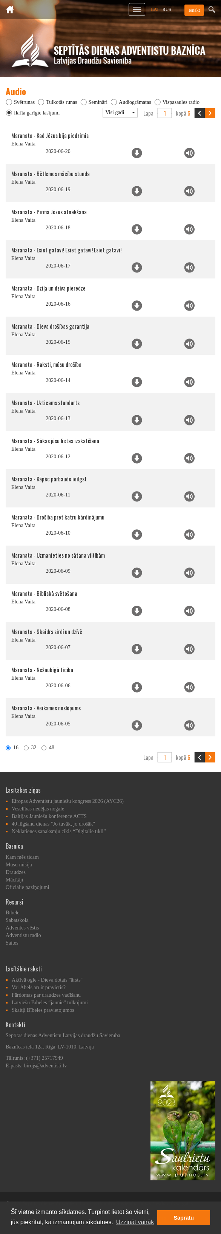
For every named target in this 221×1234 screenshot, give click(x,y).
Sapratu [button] (183, 1218)
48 (47, 747)
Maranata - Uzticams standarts (45, 402)
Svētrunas (24, 102)
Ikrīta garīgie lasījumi (37, 113)
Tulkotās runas (61, 102)
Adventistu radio (23, 935)
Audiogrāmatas (135, 102)
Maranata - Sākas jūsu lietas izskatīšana (55, 440)
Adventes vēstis (22, 928)
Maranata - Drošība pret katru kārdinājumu (57, 517)
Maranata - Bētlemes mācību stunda (50, 173)
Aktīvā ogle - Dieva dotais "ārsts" (47, 980)
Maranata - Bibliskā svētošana (44, 593)
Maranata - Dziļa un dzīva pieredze (48, 288)
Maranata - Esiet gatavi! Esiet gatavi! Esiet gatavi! (66, 250)
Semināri (98, 102)
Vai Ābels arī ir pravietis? (39, 987)
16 (12, 747)
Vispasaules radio (181, 102)
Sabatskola (17, 920)
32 (30, 747)
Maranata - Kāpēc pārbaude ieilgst (49, 479)
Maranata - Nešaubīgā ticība (42, 669)
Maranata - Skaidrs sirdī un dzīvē (46, 631)
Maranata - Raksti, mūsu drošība (46, 364)
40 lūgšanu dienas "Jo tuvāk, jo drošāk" (53, 824)
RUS (167, 9)
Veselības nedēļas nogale (38, 809)
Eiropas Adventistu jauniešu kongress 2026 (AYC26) (68, 801)
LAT (155, 9)
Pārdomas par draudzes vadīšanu (46, 995)
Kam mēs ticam (22, 857)
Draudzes (16, 872)
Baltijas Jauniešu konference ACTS (49, 816)
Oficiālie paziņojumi (27, 887)
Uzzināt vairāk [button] (135, 1222)
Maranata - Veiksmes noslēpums (46, 708)
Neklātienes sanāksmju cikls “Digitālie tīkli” (59, 831)
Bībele (13, 912)
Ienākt (194, 10)
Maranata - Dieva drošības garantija (50, 326)
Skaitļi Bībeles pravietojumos (43, 1010)
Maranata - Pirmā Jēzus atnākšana (49, 211)
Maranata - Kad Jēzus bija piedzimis (50, 135)
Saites (12, 943)
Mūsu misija (19, 865)
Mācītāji (14, 880)
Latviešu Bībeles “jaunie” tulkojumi (50, 1002)
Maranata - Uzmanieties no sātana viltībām (58, 555)
